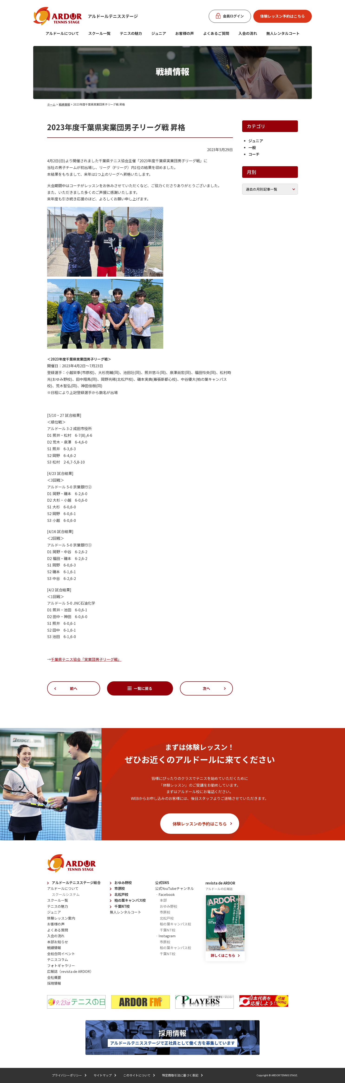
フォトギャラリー (61, 965)
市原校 (119, 888)
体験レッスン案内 (61, 918)
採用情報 (54, 983)
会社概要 (54, 977)
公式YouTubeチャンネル (174, 888)
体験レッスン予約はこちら (282, 16)
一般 (252, 147)
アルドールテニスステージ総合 (76, 882)
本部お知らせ (57, 941)
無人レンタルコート (125, 912)
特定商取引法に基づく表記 (180, 1075)
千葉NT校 (122, 906)
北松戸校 (121, 894)
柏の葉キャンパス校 (130, 900)
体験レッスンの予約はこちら (199, 824)
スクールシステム (66, 894)
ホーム (51, 104)
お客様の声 (184, 33)
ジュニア (158, 33)
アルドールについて (62, 33)
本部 (163, 900)
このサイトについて (136, 1075)
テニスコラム (57, 959)
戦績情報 (64, 104)
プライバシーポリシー (67, 1075)
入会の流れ (247, 33)
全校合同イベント (61, 953)
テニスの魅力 (131, 33)
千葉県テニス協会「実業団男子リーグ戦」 (86, 659)
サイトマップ (103, 1075)
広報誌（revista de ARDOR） (70, 971)
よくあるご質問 (216, 33)
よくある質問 (57, 929)
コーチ (254, 154)
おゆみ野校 (123, 882)
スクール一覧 (99, 33)
